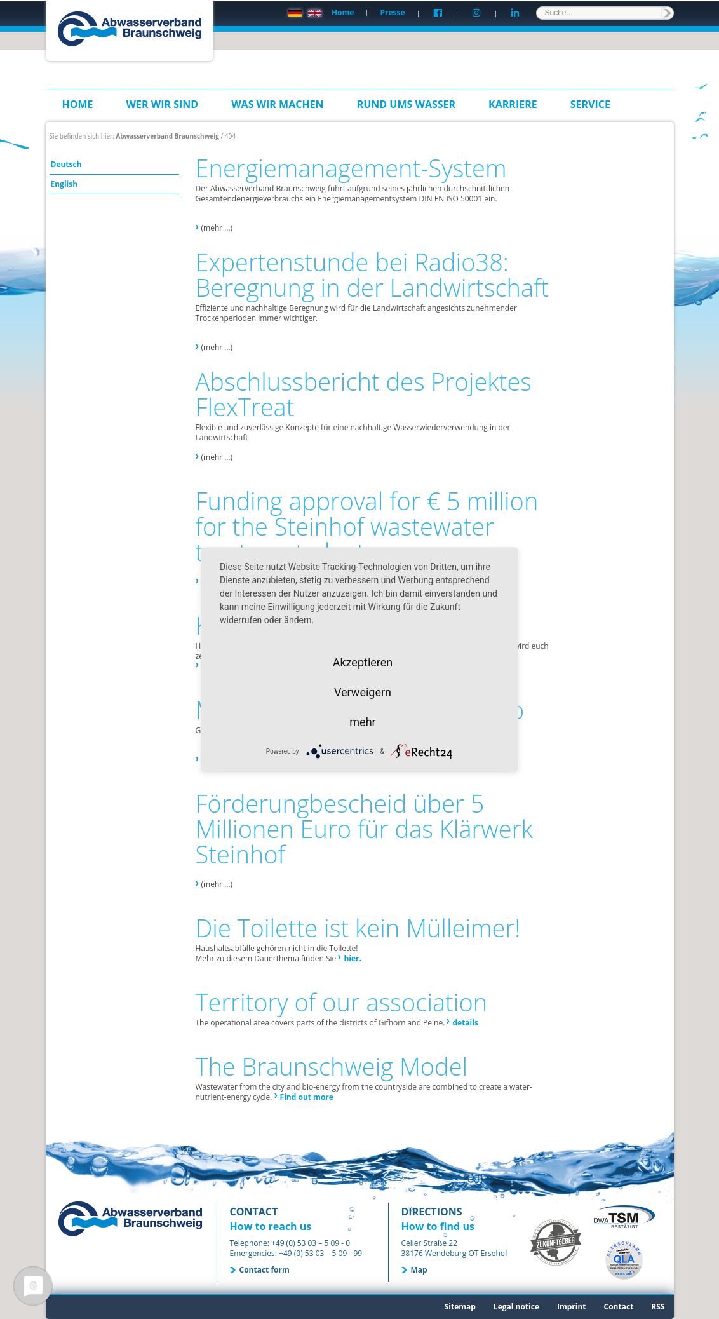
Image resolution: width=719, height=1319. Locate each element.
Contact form (264, 1269)
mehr (362, 722)
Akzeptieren (363, 662)
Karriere (512, 104)
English (64, 184)
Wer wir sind (162, 104)
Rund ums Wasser (406, 104)
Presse (392, 12)
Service (590, 104)
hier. (352, 958)
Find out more (306, 1097)
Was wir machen (277, 104)
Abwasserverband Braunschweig (167, 136)
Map (419, 1269)
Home (343, 12)
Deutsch (66, 164)
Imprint (571, 1306)
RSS (657, 1306)
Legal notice (516, 1306)
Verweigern (362, 692)
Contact (619, 1306)
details (465, 1022)
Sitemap (460, 1306)
